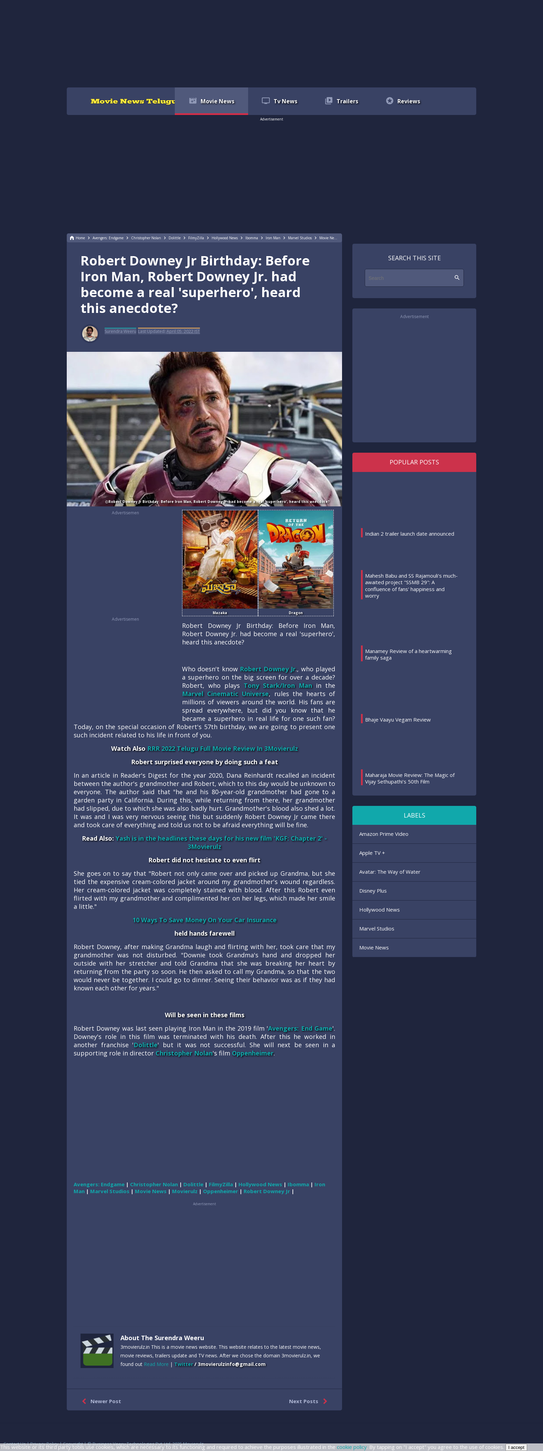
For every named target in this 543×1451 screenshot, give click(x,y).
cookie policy (352, 1446)
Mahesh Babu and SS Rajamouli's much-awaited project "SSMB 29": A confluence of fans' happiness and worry (411, 585)
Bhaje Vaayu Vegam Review (398, 719)
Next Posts (309, 1401)
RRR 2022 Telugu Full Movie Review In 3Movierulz (222, 748)
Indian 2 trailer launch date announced (409, 533)
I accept (516, 1447)
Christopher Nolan (184, 1053)
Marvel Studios (376, 928)
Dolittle (146, 1045)
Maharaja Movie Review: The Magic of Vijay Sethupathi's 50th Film (410, 778)
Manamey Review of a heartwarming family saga (408, 654)
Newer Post (100, 1401)
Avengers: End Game (300, 1028)
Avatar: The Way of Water (389, 871)
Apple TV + (372, 852)
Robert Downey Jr (268, 669)
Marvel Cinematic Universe (225, 694)
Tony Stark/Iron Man (278, 685)
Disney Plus (373, 890)
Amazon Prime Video (383, 833)
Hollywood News (379, 909)
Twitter (183, 1364)
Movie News (374, 947)
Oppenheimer (253, 1053)
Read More (156, 1364)
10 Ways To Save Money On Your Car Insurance (204, 920)
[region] (271, 43)
